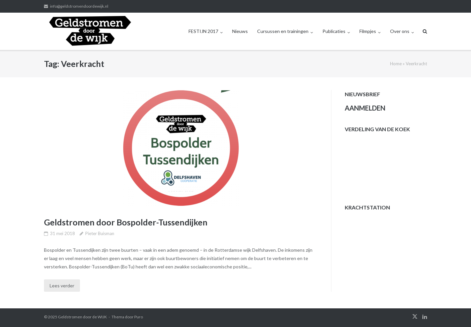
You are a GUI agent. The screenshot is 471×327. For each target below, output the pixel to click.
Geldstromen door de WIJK (82, 316)
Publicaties (333, 31)
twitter (414, 316)
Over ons (399, 31)
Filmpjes (367, 31)
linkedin (424, 316)
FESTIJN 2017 (203, 31)
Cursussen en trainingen (282, 31)
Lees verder (62, 285)
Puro (138, 316)
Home (396, 63)
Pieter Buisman (99, 233)
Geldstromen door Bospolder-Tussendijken (126, 222)
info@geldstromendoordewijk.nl (79, 6)
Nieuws (240, 31)
